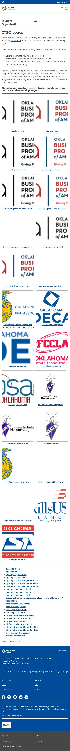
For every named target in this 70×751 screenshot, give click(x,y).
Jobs (36, 685)
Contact (38, 680)
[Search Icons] (62, 8)
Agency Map (6, 680)
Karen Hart (16, 40)
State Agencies (62, 2)
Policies (38, 689)
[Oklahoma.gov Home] (3, 2)
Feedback (38, 741)
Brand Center (7, 689)
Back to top (63, 650)
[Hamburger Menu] (66, 8)
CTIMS (4, 685)
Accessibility (6, 741)
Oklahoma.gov (7, 736)
